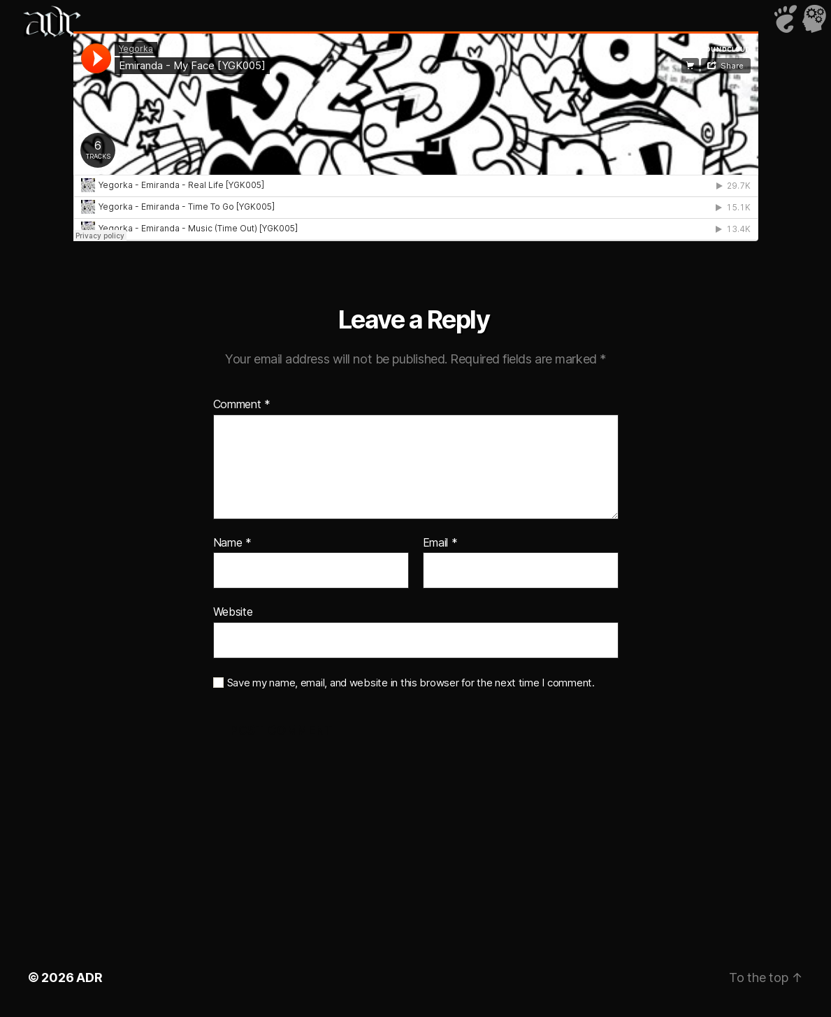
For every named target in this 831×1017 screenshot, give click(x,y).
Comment (242, 404)
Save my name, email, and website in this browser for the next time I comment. (411, 683)
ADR (89, 977)
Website (233, 612)
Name (232, 543)
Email (440, 543)
